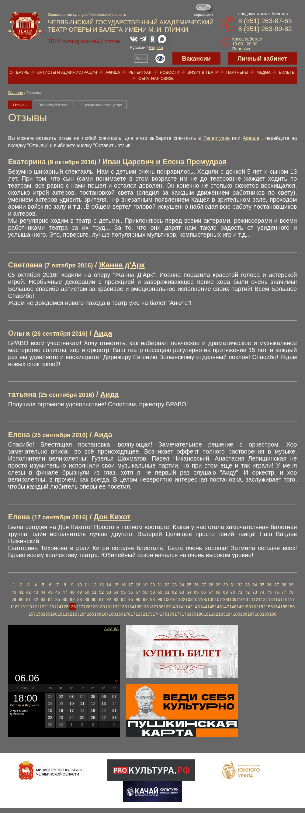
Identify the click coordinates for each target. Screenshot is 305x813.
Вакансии (196, 58)
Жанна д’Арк (122, 265)
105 (203, 599)
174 (156, 614)
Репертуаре (216, 138)
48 (72, 592)
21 (160, 584)
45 (50, 592)
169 (119, 614)
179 (192, 614)
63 (181, 592)
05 (93, 696)
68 (218, 592)
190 (272, 614)
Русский (138, 47)
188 (258, 614)
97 (145, 599)
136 (145, 606)
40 (14, 592)
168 (112, 614)
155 (283, 606)
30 (225, 584)
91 (101, 599)
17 (130, 584)
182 (214, 614)
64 (189, 592)
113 (261, 599)
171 (134, 614)
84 (50, 599)
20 (152, 584)
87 (72, 599)
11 (87, 584)
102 (181, 599)
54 (116, 592)
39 (291, 584)
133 (123, 606)
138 (159, 606)
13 (101, 584)
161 (61, 614)
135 (137, 606)
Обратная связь (156, 78)
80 (21, 599)
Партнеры (237, 72)
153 (269, 606)
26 (196, 584)
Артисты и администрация (67, 72)
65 (196, 592)
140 (174, 606)
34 (254, 584)
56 (130, 592)
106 (210, 599)
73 (254, 592)
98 (152, 599)
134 (130, 606)
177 (178, 614)
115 (276, 599)
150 (247, 606)
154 (276, 606)
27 (203, 584)
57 (138, 592)
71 (240, 592)
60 (160, 592)
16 (123, 584)
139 (167, 606)
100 (167, 599)
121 (35, 606)
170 (126, 614)
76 (276, 592)
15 (116, 584)
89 (87, 599)
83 (43, 599)
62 (174, 592)
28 (211, 584)
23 (174, 584)
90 (94, 599)
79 (14, 599)
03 (71, 696)
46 (57, 592)
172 (141, 614)
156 (291, 606)
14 (108, 584)
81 (28, 599)
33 (247, 584)
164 (83, 614)
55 (123, 592)
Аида (103, 333)
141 (181, 606)
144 (203, 606)
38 (284, 584)
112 (254, 599)
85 (57, 599)
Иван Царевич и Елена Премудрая (164, 161)
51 (94, 592)
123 (50, 606)
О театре (19, 72)
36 (269, 584)
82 (35, 599)
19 (145, 584)
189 (265, 614)
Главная (15, 92)
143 (196, 606)
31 (232, 584)
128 (86, 606)
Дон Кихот (112, 517)
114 (269, 599)
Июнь (25, 688)
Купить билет (182, 653)
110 (240, 599)
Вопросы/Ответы (54, 105)
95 (130, 599)
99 (160, 599)
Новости (169, 72)
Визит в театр (203, 72)
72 (247, 592)
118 (13, 606)
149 (240, 606)
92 (108, 599)
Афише (251, 138)
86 (65, 599)
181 (207, 614)
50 (87, 592)
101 (174, 599)
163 (75, 614)
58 (145, 592)
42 (28, 592)
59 (152, 592)
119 (21, 606)
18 (138, 584)
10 (79, 584)
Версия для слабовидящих (160, 58)
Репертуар (139, 72)
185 (236, 614)
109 (232, 599)
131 (108, 606)
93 (116, 599)
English (156, 47)
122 (43, 606)
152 (261, 606)
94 (123, 599)
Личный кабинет (262, 58)
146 (218, 606)
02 (61, 696)
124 (57, 606)
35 (262, 584)
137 (152, 606)
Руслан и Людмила (25, 705)
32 (240, 584)
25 (189, 584)
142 (188, 606)
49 (79, 592)
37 (276, 584)
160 (53, 614)
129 (94, 606)
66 (203, 592)
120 (28, 606)
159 (46, 614)
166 (97, 614)
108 (225, 599)
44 (43, 592)
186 (243, 614)
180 (199, 614)
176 (170, 614)
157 (32, 614)
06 (104, 696)
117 (291, 599)
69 (225, 592)
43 (35, 592)
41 (21, 592)
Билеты (287, 72)
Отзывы (20, 105)
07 (114, 696)
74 (262, 592)
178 (185, 614)
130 (101, 606)
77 (284, 592)
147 (225, 606)
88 (79, 599)
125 (64, 606)
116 (283, 599)
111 (247, 599)
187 (251, 614)
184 (229, 614)
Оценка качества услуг (101, 105)
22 (167, 584)
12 (94, 584)
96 (138, 599)
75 (269, 592)
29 (218, 584)
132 (116, 606)
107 (218, 599)
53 (108, 592)
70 (232, 592)
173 (148, 614)
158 (39, 614)
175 (163, 614)
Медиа (263, 72)
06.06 (27, 678)
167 (105, 614)
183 (221, 614)
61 (167, 592)
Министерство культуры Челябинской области (87, 14)
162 (68, 614)
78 (291, 592)
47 (65, 592)
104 (196, 599)
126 (72, 606)
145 (210, 606)
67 (211, 592)
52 (101, 592)
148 (232, 606)
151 (254, 606)
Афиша (113, 72)
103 (188, 599)
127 (79, 606)
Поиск (140, 58)
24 (181, 584)
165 (90, 614)
